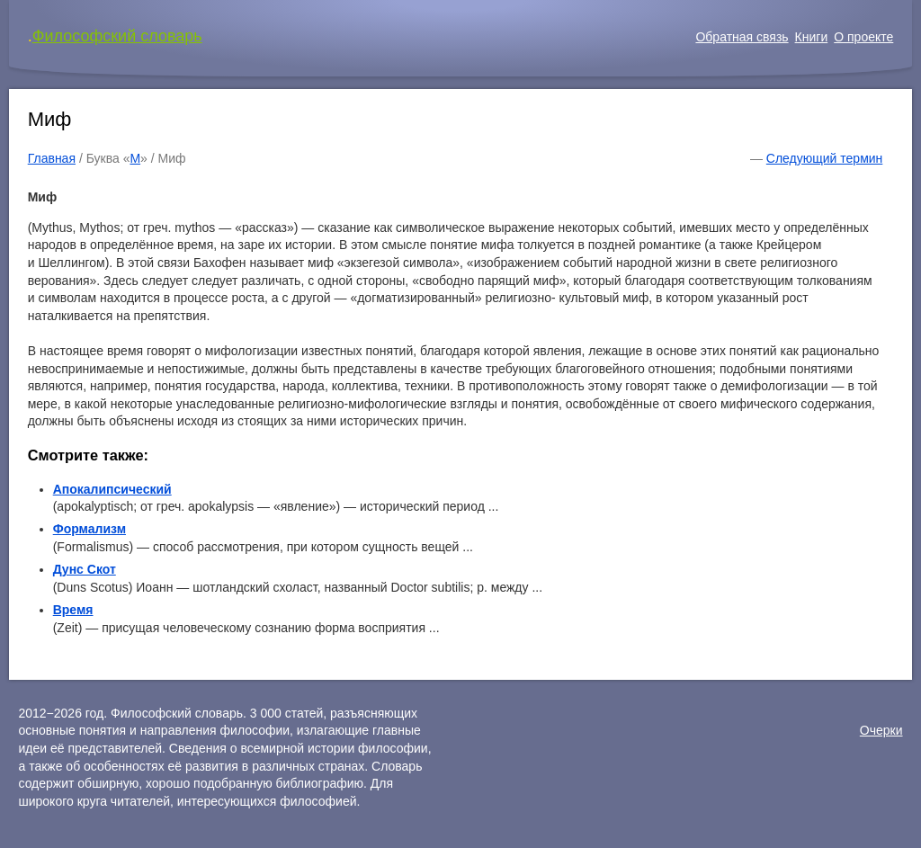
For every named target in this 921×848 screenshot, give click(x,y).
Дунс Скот (84, 569)
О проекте (863, 37)
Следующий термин (824, 158)
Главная (52, 158)
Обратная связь (741, 37)
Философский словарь (117, 36)
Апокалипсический (112, 489)
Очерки (881, 730)
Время (73, 610)
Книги (811, 37)
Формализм (89, 529)
